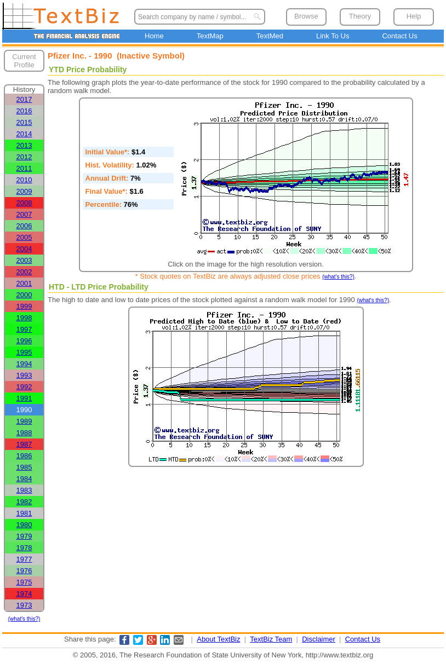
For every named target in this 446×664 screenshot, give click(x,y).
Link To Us (332, 36)
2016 (24, 111)
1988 (24, 433)
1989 (24, 421)
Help (414, 16)
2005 (24, 237)
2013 (24, 145)
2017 (24, 99)
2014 (24, 134)
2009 (24, 191)
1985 (24, 467)
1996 (24, 341)
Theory (360, 16)
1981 (24, 513)
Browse (306, 16)
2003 (24, 260)
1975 (24, 582)
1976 (24, 571)
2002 (24, 272)
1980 (24, 525)
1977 (24, 559)
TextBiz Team (271, 639)
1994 (24, 364)
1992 (24, 387)
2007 (24, 214)
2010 (24, 180)
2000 (24, 295)
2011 (24, 168)
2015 (24, 122)
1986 (24, 456)
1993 (24, 375)
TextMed (269, 36)
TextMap (210, 36)
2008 (24, 203)
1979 (24, 536)
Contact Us (399, 36)
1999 (24, 306)
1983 (24, 490)
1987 (24, 444)
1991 (24, 398)
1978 (24, 548)
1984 (24, 479)
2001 (24, 283)
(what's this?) (24, 619)
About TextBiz (218, 639)
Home (154, 36)
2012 (24, 157)
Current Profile (24, 61)
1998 (24, 318)
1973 (24, 605)
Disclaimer (318, 639)
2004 (24, 249)
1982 (24, 502)
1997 (24, 329)
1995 (24, 352)
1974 (24, 594)
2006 (24, 226)
